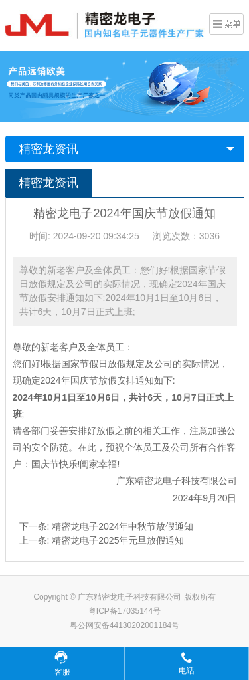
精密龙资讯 (48, 149)
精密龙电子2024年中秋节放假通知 (122, 526)
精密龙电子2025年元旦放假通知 (118, 540)
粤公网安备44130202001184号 (124, 625)
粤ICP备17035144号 (124, 611)
